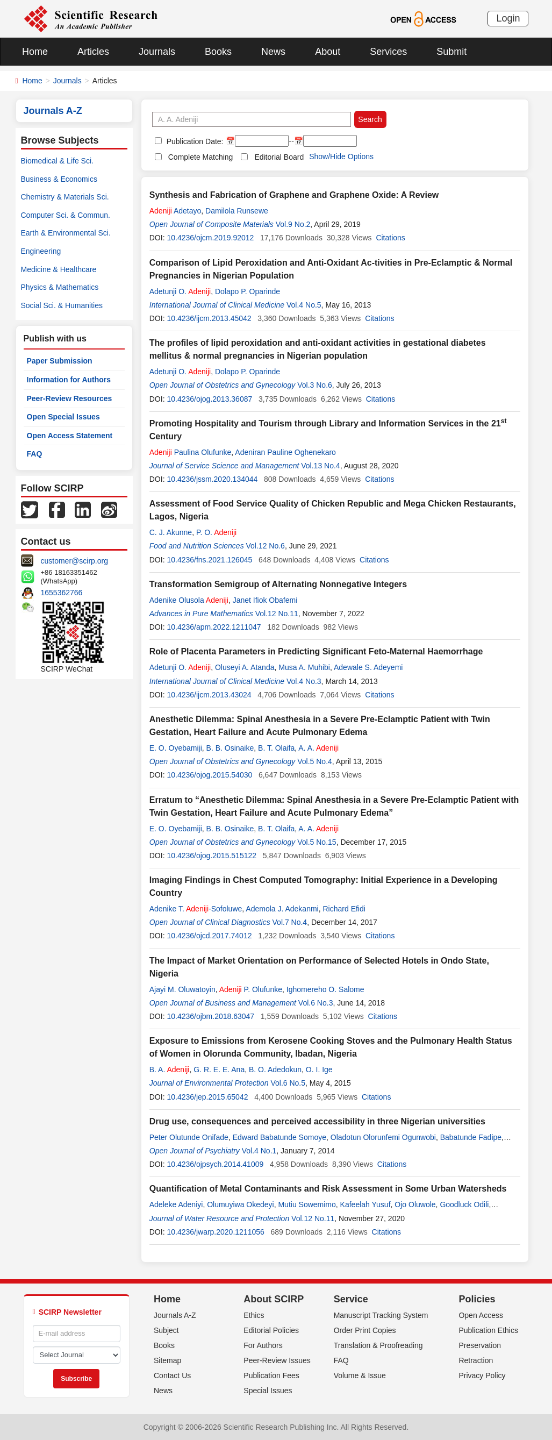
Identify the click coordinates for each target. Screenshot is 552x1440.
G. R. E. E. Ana (219, 1069)
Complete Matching (200, 157)
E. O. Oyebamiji (175, 748)
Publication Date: (194, 141)
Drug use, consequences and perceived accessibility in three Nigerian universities (317, 1121)
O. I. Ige (319, 1069)
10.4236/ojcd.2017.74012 (209, 935)
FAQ (34, 454)
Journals (157, 51)
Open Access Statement (70, 435)
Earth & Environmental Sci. (66, 233)
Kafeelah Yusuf (365, 1204)
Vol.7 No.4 (290, 922)
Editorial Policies (271, 1330)
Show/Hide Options (341, 156)
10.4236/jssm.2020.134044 (212, 479)
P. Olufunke (250, 989)
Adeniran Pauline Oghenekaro (285, 452)
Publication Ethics (488, 1330)
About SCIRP (273, 1299)
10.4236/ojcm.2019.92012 (210, 237)
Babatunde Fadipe (470, 1137)
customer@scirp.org (74, 561)
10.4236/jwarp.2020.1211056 (215, 1232)
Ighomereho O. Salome (325, 989)
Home (35, 51)
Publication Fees (271, 1375)
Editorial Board (279, 157)
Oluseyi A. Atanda (245, 667)
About (327, 51)
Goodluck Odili (464, 1204)
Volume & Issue (360, 1375)
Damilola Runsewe (236, 210)
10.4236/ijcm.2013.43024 (209, 694)
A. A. (318, 748)
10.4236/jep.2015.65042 (207, 1097)
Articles (93, 51)
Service (351, 1299)
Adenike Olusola (188, 600)
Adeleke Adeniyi (176, 1204)
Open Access (480, 1315)
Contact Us (172, 1375)
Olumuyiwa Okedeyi (240, 1204)
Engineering (41, 251)
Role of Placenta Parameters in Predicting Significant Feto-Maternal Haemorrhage (316, 651)
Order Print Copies (365, 1330)
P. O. (216, 532)
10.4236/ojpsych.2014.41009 (215, 1164)
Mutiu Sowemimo (306, 1204)
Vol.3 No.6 (314, 385)
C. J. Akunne (170, 532)
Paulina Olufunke (190, 452)
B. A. (169, 1069)
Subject (166, 1330)
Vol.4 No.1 (259, 1150)
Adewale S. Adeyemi (368, 667)
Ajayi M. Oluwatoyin (182, 989)
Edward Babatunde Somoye (279, 1137)
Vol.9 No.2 (293, 224)
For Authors (262, 1345)
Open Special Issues (63, 416)
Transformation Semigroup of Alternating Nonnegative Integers (278, 584)
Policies (476, 1299)
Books (218, 51)
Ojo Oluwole (415, 1204)
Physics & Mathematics (60, 287)
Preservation (479, 1345)
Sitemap (167, 1360)
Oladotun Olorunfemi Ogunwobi (383, 1137)
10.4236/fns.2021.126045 (209, 559)
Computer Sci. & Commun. (66, 215)
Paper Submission (59, 361)
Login (508, 18)
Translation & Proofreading (378, 1345)
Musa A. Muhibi (304, 667)
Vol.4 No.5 (303, 305)
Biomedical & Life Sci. (57, 160)
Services (388, 51)
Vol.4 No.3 (303, 681)
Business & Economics (59, 179)
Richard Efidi (344, 908)
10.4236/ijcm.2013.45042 (209, 318)
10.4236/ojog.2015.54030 (209, 775)
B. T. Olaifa (276, 748)
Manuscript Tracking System (381, 1315)
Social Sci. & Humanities (62, 305)
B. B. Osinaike (230, 748)
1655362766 (62, 592)
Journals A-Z (175, 1315)
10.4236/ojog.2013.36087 (209, 399)
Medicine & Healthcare (59, 269)
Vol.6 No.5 (287, 1083)
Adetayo (175, 210)
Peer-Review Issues (277, 1360)
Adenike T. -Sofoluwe (195, 908)
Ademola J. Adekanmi (282, 908)
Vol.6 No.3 (315, 1003)
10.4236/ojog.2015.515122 (211, 855)
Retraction (475, 1360)
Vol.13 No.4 (320, 465)
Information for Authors (69, 379)
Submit (451, 51)
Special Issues (267, 1390)
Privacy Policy (481, 1375)
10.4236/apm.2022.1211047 (214, 627)
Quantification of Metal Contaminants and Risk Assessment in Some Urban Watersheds (328, 1188)
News (273, 51)
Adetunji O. (180, 291)
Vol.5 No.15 (316, 842)
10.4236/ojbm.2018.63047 (210, 1016)
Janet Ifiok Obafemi (265, 600)
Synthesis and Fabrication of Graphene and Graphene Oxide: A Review (294, 194)
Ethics (253, 1315)
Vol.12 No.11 (276, 613)
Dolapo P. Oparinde (247, 291)
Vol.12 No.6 (265, 545)
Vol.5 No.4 (314, 761)
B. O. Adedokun (275, 1069)
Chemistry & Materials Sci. (65, 197)
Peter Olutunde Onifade (188, 1137)
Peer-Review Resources (69, 398)
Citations (390, 237)
